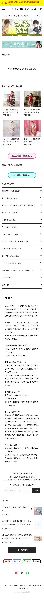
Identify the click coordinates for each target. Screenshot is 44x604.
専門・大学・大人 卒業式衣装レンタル (15, 242)
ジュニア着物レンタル (10, 234)
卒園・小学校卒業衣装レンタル (13, 249)
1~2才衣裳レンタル (9, 220)
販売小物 (5, 285)
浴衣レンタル (6, 278)
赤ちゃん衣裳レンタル (10, 213)
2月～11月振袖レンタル (14, 16)
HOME (3, 16)
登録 (36, 490)
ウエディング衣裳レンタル (11, 263)
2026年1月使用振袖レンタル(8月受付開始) (18, 205)
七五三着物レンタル (9, 198)
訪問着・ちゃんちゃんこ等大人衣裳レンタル (17, 270)
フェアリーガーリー (28, 16)
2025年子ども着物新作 (11, 191)
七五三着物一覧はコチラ (22, 156)
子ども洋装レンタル (9, 227)
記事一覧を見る (22, 550)
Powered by (22, 592)
